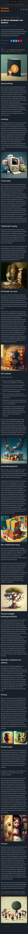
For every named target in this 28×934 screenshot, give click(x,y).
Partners (16, 4)
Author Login (21, 4)
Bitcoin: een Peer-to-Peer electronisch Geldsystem (13, 893)
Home (2, 17)
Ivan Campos (6, 49)
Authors (8, 4)
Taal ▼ (2, 48)
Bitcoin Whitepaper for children (15, 51)
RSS (5, 4)
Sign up (12, 4)
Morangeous (7, 25)
